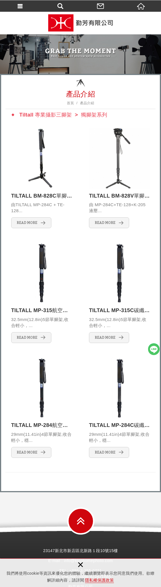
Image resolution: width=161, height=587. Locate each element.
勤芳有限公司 (81, 22)
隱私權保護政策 (99, 580)
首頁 (70, 103)
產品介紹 (87, 103)
